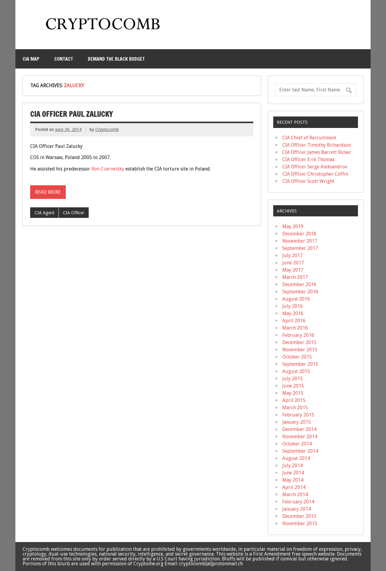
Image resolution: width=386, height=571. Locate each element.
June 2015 (293, 386)
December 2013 (299, 516)
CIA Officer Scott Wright (308, 181)
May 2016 (292, 313)
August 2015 (296, 371)
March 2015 (295, 407)
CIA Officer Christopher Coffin (315, 174)
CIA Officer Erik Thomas (308, 159)
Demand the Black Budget (116, 59)
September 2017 (300, 248)
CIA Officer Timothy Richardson (316, 145)
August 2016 (296, 299)
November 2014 (299, 436)
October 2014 (297, 444)
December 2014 (299, 429)
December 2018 (299, 234)
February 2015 (298, 415)
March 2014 (295, 494)
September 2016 (300, 292)
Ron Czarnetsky (107, 169)
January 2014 (296, 509)
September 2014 (300, 451)
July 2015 (292, 378)
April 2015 (293, 400)
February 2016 (298, 335)
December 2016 (299, 284)
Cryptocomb (107, 129)
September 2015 (300, 364)
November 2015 (299, 349)
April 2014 (293, 487)
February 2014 (298, 502)
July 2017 (292, 255)
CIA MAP (31, 59)
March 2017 (295, 277)
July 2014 (292, 465)
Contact (63, 59)
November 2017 (299, 241)
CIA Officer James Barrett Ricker (316, 152)
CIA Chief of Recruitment (309, 138)
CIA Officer (73, 212)
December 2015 (299, 342)
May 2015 (292, 393)
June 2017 (293, 263)
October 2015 (297, 357)
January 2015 (296, 422)
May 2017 (292, 270)
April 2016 (293, 321)
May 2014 (292, 480)
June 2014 (293, 473)
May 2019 (292, 226)
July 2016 (292, 306)
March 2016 (295, 328)
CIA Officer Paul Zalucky (71, 114)
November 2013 (299, 523)
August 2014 (296, 458)
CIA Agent (44, 212)
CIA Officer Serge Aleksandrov (314, 167)
